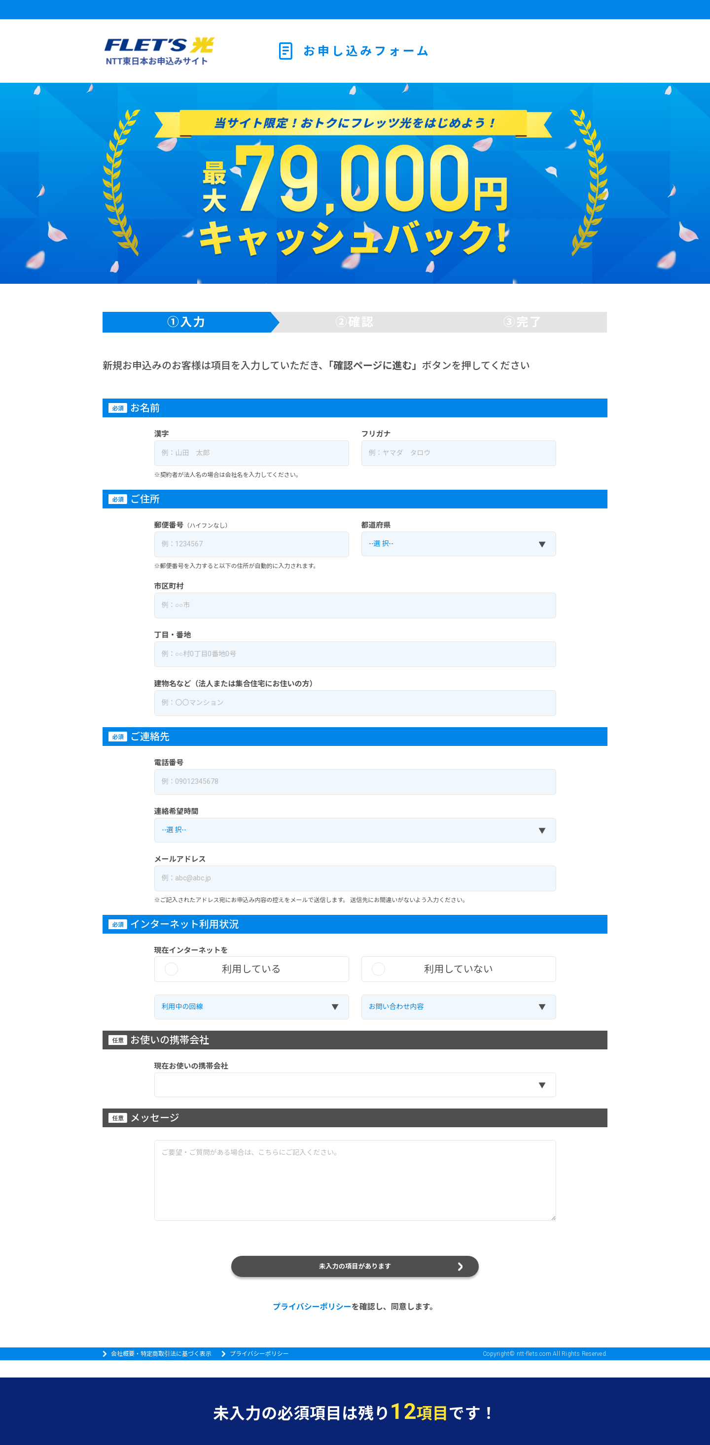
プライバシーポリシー (312, 1324)
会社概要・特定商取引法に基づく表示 (161, 1371)
